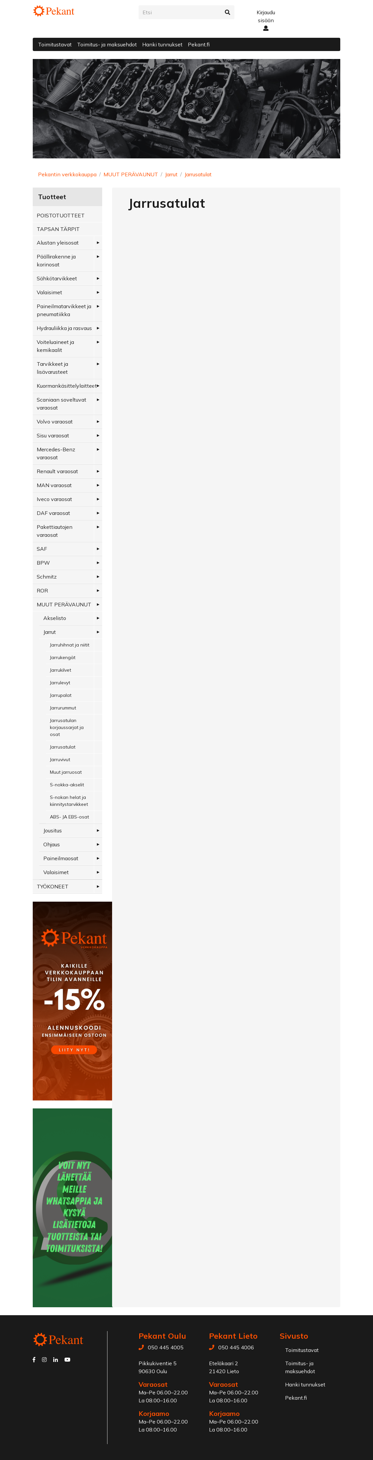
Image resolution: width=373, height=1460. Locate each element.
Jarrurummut (63, 708)
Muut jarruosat (66, 772)
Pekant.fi (199, 44)
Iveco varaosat (54, 499)
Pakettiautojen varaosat (54, 531)
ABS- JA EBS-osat (69, 817)
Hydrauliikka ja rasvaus (64, 328)
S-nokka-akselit (67, 785)
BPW (43, 562)
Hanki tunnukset (162, 44)
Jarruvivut (60, 759)
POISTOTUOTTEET (61, 215)
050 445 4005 (166, 1347)
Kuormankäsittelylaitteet (67, 385)
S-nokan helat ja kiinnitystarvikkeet (69, 800)
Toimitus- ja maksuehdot (107, 44)
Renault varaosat (57, 471)
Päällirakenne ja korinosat (56, 260)
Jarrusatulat (198, 174)
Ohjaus (51, 844)
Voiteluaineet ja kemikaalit (55, 346)
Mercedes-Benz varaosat (56, 453)
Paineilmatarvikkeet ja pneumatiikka (64, 310)
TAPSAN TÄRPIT (58, 229)
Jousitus (52, 830)
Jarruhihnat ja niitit (69, 645)
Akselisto (54, 618)
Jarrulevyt (60, 683)
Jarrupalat (60, 695)
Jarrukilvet (60, 670)
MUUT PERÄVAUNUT (131, 174)
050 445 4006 (236, 1347)
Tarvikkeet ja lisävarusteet (52, 368)
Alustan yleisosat (58, 242)
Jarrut (171, 174)
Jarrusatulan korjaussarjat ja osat (67, 727)
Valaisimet (49, 292)
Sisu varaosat (53, 435)
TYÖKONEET (52, 886)
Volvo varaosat (55, 421)
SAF (42, 548)
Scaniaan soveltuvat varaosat (61, 403)
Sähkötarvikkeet (57, 278)
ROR (42, 590)
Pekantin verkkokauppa (67, 174)
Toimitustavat (55, 44)
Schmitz (47, 576)
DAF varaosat (53, 513)
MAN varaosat (54, 485)
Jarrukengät (62, 657)
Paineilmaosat (60, 858)
